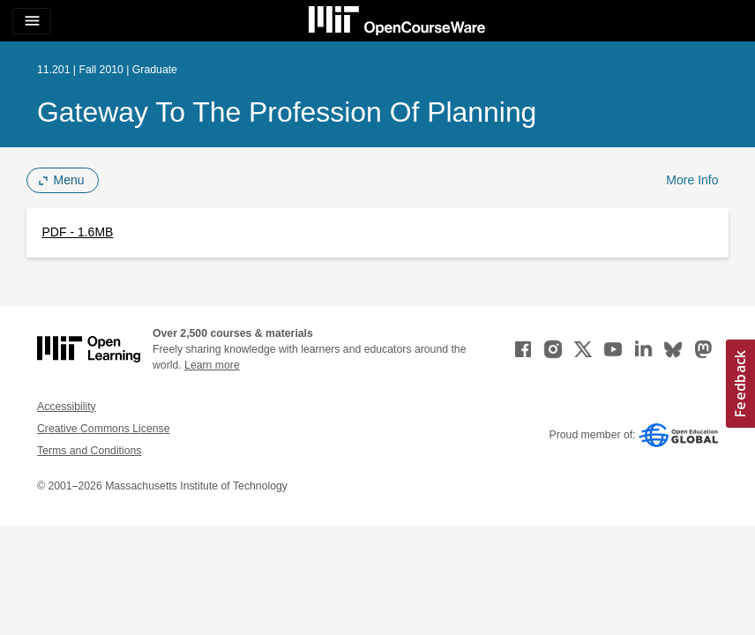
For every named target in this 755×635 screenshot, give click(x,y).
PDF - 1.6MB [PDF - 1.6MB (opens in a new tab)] (78, 232)
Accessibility (66, 406)
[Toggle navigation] (31, 21)
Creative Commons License (103, 428)
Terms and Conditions (89, 450)
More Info (692, 180)
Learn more (212, 365)
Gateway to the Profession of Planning (286, 112)
